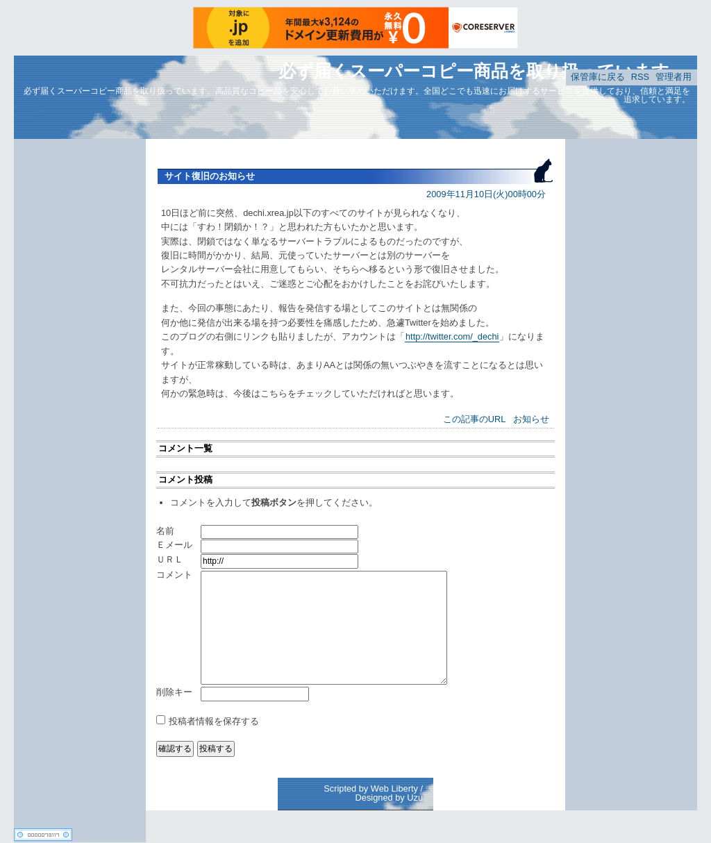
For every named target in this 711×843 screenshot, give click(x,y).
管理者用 (673, 77)
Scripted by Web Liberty (371, 788)
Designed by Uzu (389, 797)
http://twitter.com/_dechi (452, 336)
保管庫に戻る (598, 77)
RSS (640, 77)
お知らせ (531, 419)
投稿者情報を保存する (214, 721)
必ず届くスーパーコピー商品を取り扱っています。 (482, 71)
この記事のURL (474, 419)
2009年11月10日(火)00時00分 (486, 194)
